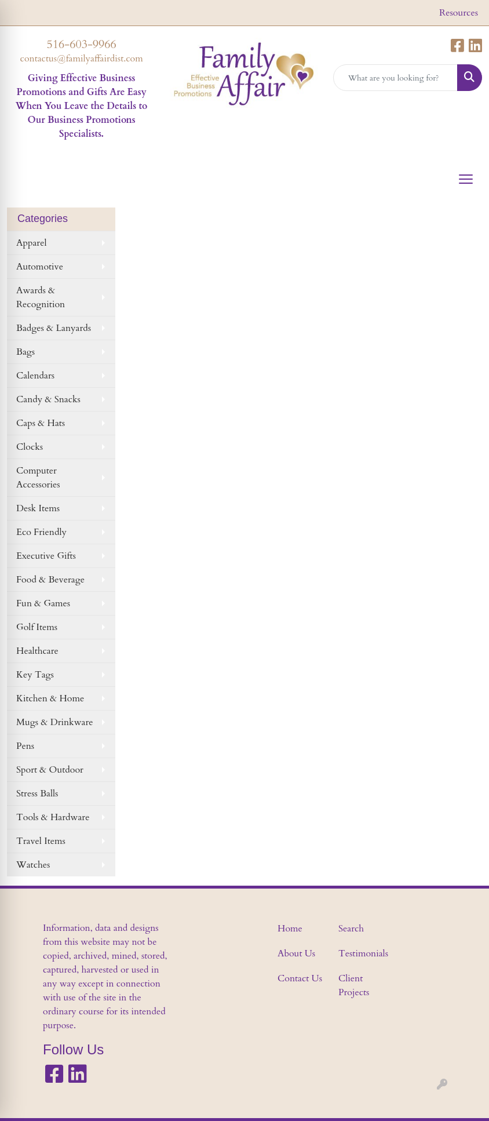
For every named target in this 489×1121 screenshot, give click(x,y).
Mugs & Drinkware (54, 722)
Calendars (35, 375)
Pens (25, 746)
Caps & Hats (40, 423)
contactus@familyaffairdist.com (81, 58)
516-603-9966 (81, 44)
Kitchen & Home (50, 698)
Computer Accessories (38, 477)
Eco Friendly (41, 532)
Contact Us (300, 978)
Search (351, 928)
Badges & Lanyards (53, 328)
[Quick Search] (395, 77)
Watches (33, 864)
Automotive (39, 266)
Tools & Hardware (52, 817)
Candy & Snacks (48, 399)
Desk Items (38, 508)
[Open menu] (465, 179)
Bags (25, 351)
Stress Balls (37, 793)
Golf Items (36, 627)
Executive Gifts (46, 555)
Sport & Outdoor (49, 769)
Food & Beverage (50, 579)
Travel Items (40, 841)
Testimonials (361, 953)
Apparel (31, 242)
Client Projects (353, 985)
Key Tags (35, 674)
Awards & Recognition (40, 297)
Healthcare (37, 651)
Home (290, 928)
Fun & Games (43, 603)
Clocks (29, 447)
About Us (296, 953)
